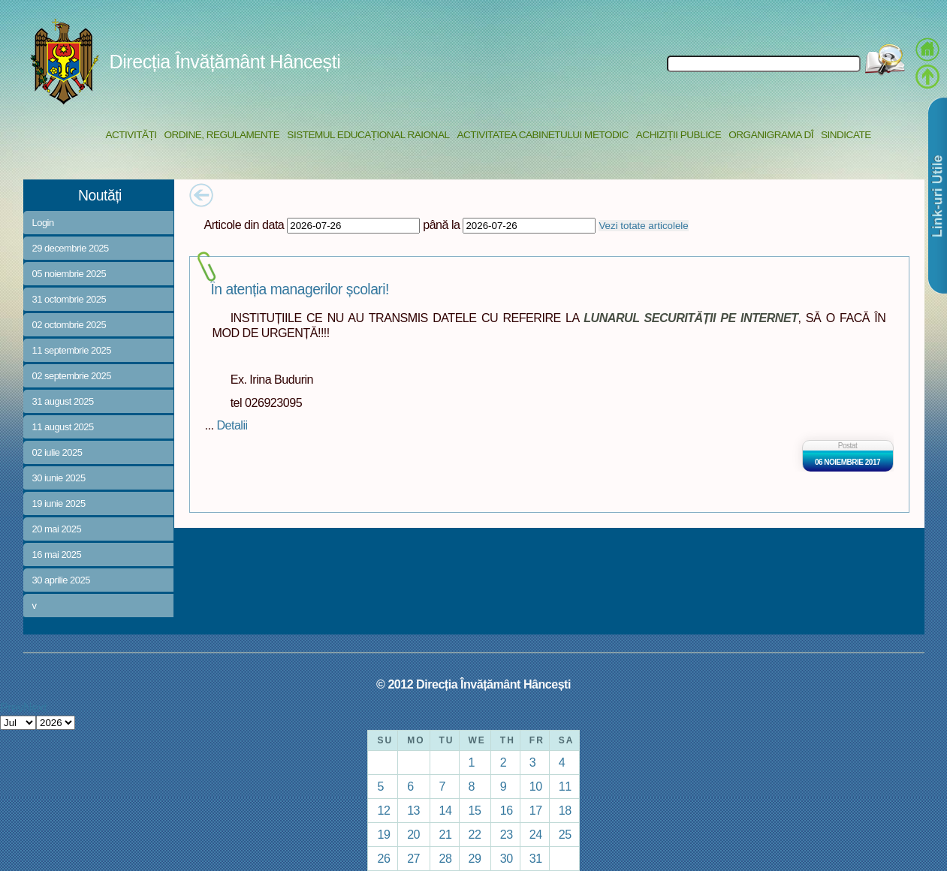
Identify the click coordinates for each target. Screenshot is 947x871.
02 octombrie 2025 (69, 324)
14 (445, 810)
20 (413, 834)
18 (565, 810)
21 (445, 834)
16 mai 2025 (57, 554)
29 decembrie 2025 (70, 248)
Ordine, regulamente (222, 134)
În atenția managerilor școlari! (300, 289)
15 (475, 810)
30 (506, 858)
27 (413, 858)
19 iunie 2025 (59, 503)
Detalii (231, 425)
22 (475, 834)
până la (441, 224)
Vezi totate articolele (643, 225)
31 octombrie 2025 (69, 299)
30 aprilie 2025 (61, 580)
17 (535, 810)
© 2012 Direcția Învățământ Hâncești (473, 684)
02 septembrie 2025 (71, 375)
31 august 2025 (63, 401)
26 (383, 858)
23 (506, 834)
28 (445, 858)
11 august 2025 (63, 426)
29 (475, 858)
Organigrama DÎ (770, 134)
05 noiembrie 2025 (69, 273)
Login (43, 222)
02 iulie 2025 (57, 452)
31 (535, 858)
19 (383, 834)
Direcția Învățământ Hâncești (225, 61)
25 (565, 834)
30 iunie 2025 (59, 478)
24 (535, 834)
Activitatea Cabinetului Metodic (542, 134)
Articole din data (244, 224)
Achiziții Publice (678, 134)
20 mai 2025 (57, 529)
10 (535, 786)
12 (383, 810)
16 (506, 810)
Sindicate (846, 134)
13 (413, 810)
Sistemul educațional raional (368, 134)
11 (565, 786)
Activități (131, 134)
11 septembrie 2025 (71, 350)
